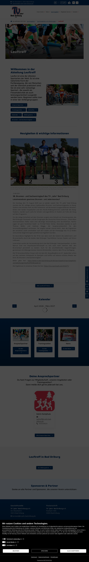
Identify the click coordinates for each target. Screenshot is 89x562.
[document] (44, 530)
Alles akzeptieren (73, 551)
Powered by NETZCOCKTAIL (44, 560)
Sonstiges (10, 545)
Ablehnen (16, 551)
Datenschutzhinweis (43, 557)
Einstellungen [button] (54, 557)
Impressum (34, 557)
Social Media (10, 542)
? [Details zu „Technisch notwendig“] (23, 539)
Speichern (44, 551)
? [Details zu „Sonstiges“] (16, 545)
